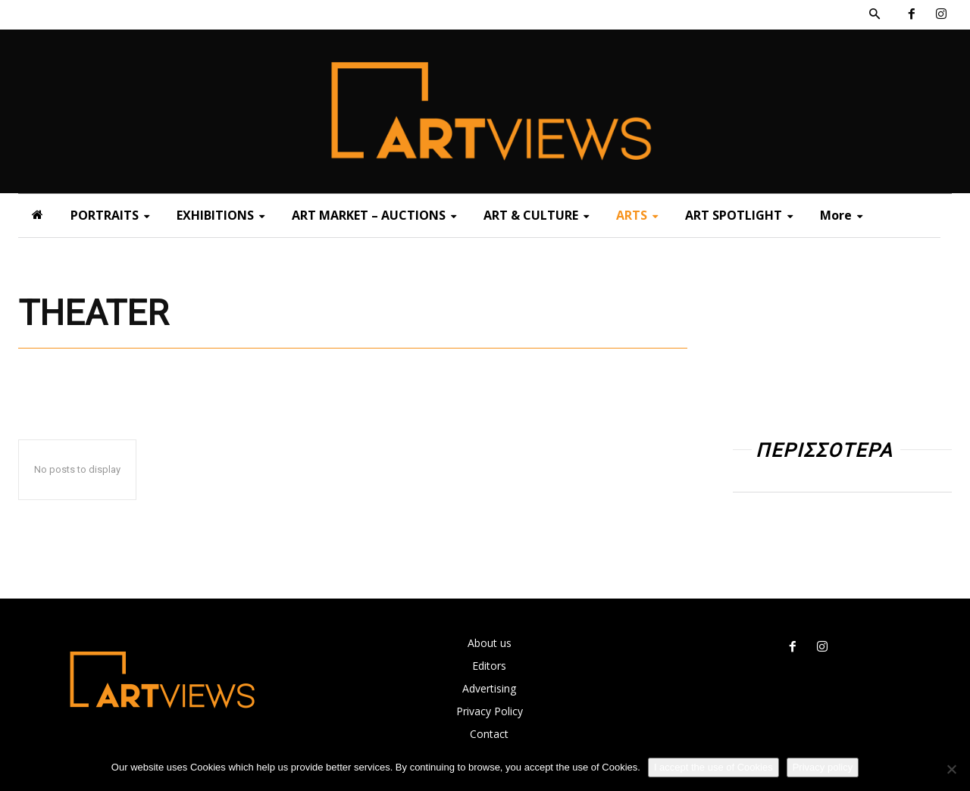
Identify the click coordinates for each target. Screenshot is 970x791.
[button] (874, 14)
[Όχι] (951, 769)
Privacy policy (823, 767)
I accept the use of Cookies (713, 767)
